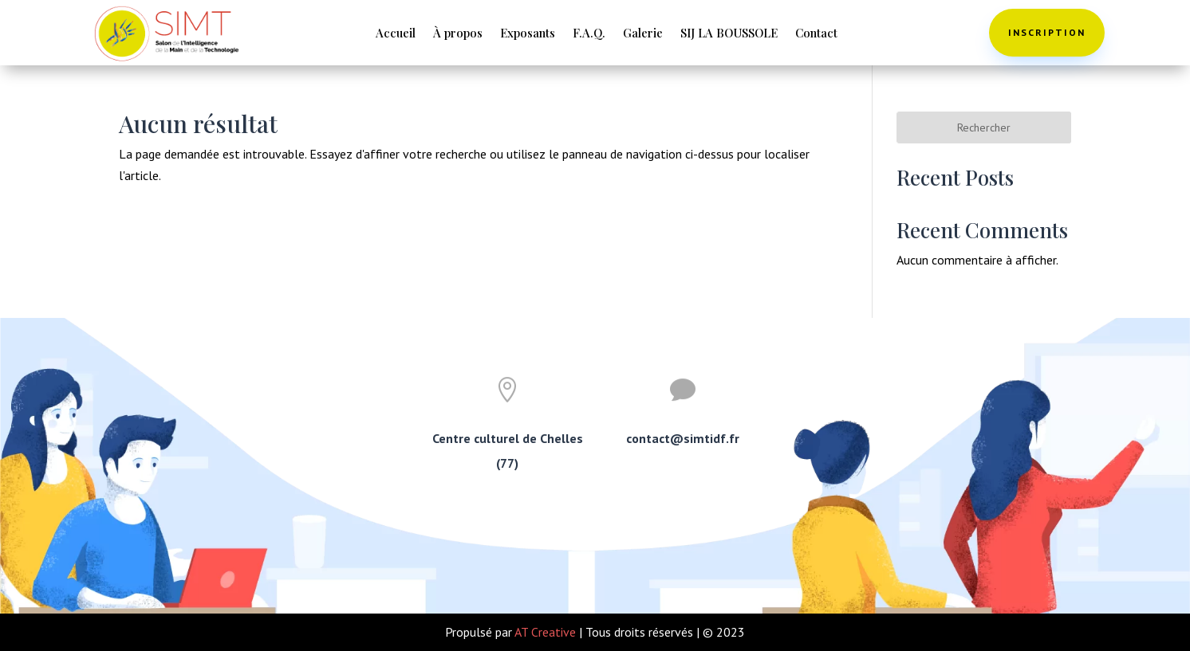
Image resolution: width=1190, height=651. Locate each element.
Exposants (527, 34)
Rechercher (984, 127)
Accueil (396, 34)
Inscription (1047, 32)
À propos (458, 34)
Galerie (643, 34)
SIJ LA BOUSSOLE (729, 34)
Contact (816, 34)
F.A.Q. (589, 34)
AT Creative (545, 632)
